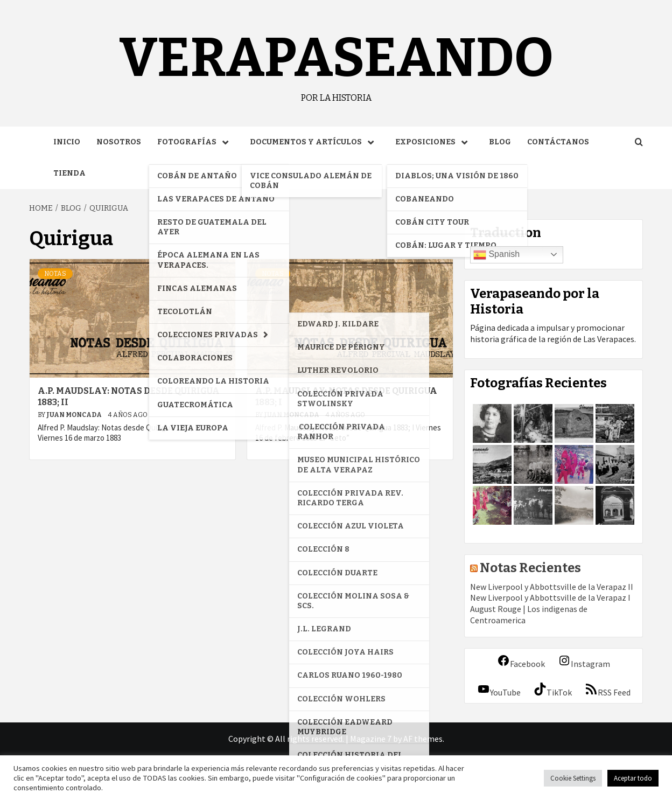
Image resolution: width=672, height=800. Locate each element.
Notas (55, 273)
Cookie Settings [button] (573, 778)
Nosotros (118, 142)
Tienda (69, 173)
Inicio (66, 142)
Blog (500, 142)
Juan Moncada (74, 415)
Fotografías (195, 142)
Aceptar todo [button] (633, 778)
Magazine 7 (370, 738)
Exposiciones (434, 142)
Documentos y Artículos (314, 142)
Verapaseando (336, 57)
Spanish (496, 254)
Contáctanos (558, 142)
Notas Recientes (530, 567)
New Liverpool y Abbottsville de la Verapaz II (551, 586)
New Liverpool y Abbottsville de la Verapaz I (550, 597)
